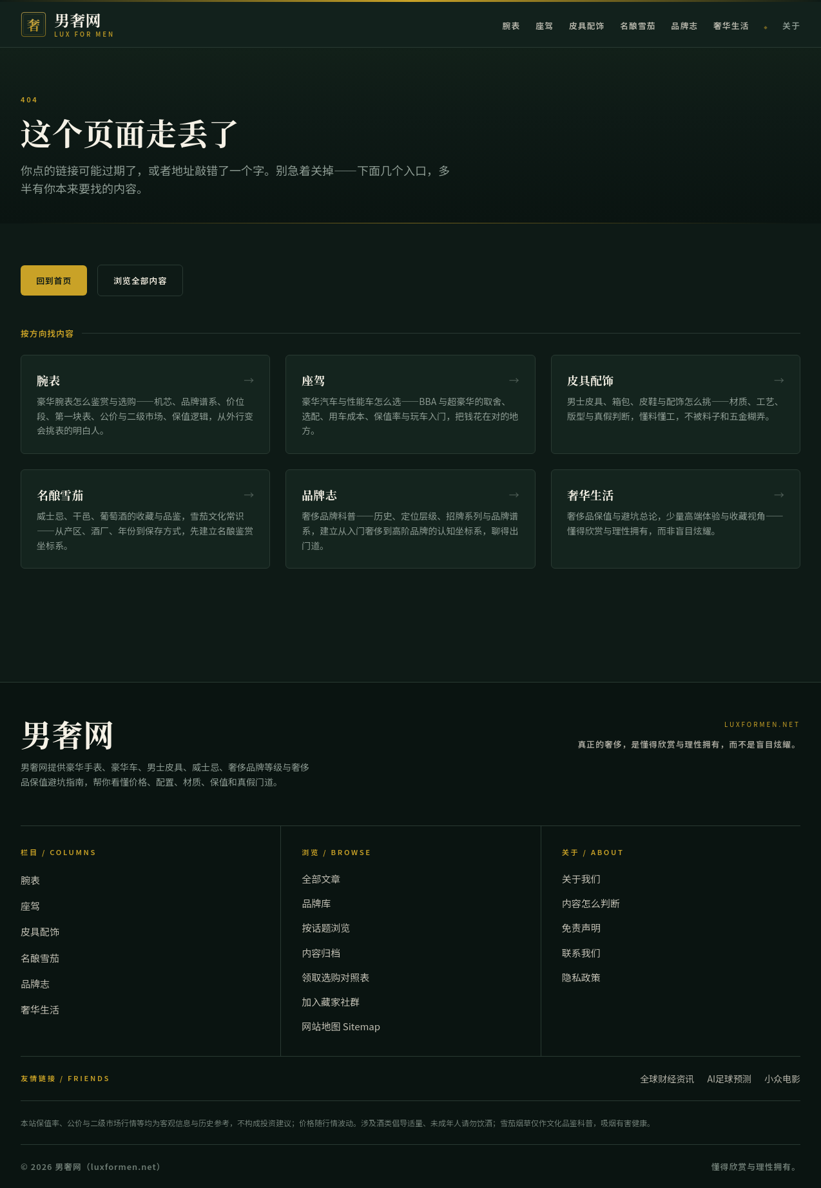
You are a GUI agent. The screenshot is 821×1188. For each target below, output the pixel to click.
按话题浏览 (326, 927)
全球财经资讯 (667, 1078)
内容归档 (321, 952)
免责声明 (581, 927)
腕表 (512, 25)
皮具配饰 (586, 25)
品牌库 (316, 903)
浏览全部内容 (140, 280)
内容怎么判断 (591, 903)
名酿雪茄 (637, 25)
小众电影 (782, 1078)
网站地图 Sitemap (341, 1026)
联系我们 (581, 952)
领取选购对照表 (335, 977)
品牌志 (684, 25)
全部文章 (321, 878)
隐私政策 (581, 977)
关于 (791, 25)
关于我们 (581, 878)
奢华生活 (731, 25)
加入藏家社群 (331, 1001)
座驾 (545, 25)
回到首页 (54, 280)
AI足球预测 (729, 1078)
